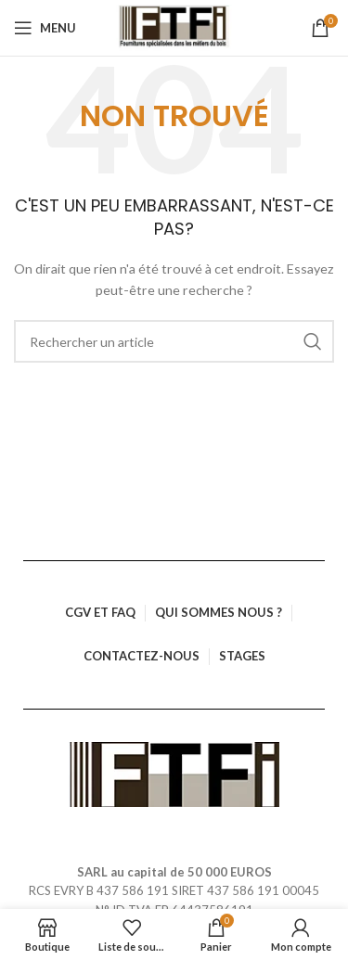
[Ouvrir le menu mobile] (45, 27)
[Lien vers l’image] (174, 772)
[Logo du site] (174, 28)
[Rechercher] (174, 341)
